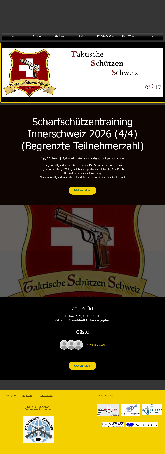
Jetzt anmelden (82, 190)
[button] (36, 36)
